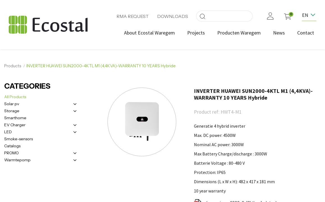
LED (8, 131)
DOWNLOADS (172, 16)
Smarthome (15, 117)
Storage (11, 110)
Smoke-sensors (18, 138)
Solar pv (11, 103)
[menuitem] (149, 33)
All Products (15, 96)
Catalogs (12, 145)
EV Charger (15, 124)
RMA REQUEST (132, 16)
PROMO (11, 152)
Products (12, 65)
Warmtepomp (17, 159)
